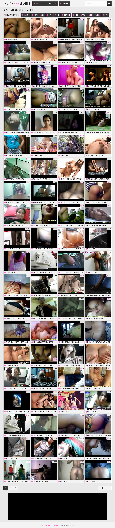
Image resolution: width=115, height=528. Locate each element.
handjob (25, 15)
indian (35, 15)
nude (75, 15)
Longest (64, 3)
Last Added (52, 3)
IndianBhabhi (16, 3)
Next (105, 488)
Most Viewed (39, 3)
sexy (97, 15)
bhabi (105, 15)
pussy (83, 15)
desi (90, 15)
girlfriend (66, 15)
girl (57, 15)
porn (49, 15)
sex (42, 15)
